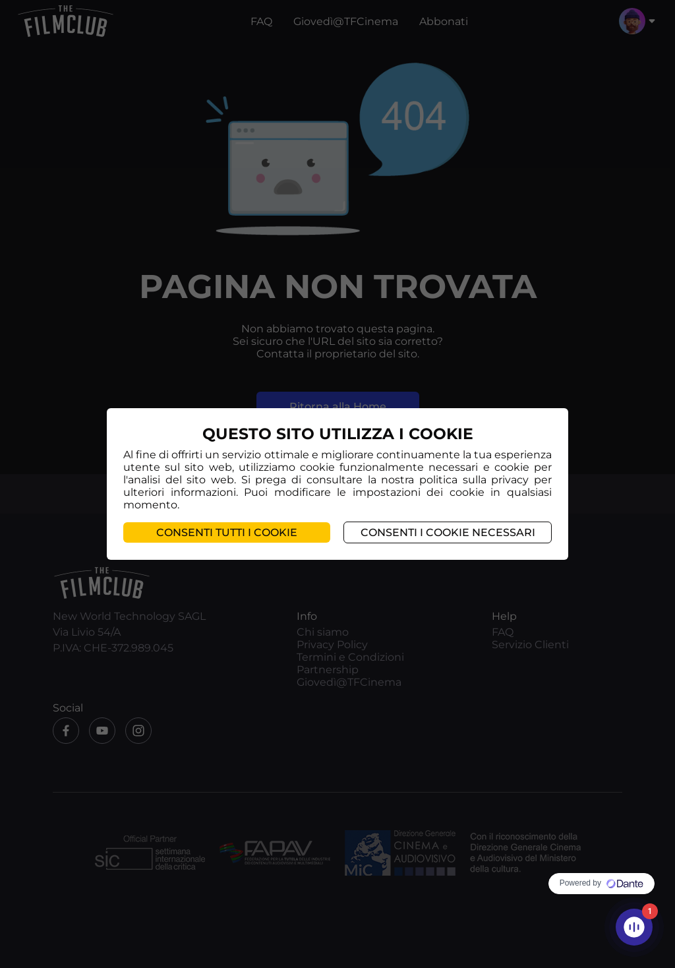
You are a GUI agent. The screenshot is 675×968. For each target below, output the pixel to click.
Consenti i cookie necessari (448, 532)
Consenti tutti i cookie (226, 532)
